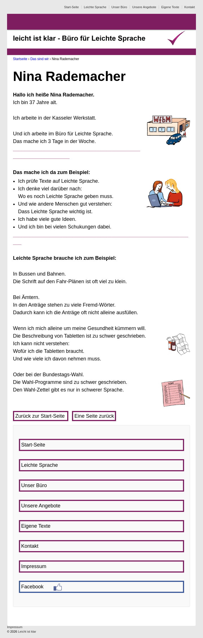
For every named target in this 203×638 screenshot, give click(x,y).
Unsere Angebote (144, 7)
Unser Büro (119, 7)
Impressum (14, 627)
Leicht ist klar (26, 631)
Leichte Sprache (95, 7)
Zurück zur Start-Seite (40, 416)
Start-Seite (71, 7)
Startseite (20, 59)
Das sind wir (39, 59)
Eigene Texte (170, 7)
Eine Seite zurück (94, 416)
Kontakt (189, 7)
